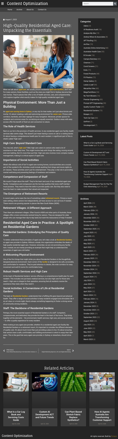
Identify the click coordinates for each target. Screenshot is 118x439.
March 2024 (88, 295)
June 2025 (88, 240)
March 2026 (88, 207)
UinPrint (87, 122)
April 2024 (87, 291)
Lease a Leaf (88, 85)
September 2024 (90, 273)
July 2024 (87, 280)
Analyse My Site (90, 33)
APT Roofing (88, 41)
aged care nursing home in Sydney (19, 112)
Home (10, 10)
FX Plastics (88, 77)
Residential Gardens (64, 240)
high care (22, 148)
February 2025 (89, 255)
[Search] (115, 4)
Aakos (86, 26)
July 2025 (87, 236)
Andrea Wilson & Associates (94, 37)
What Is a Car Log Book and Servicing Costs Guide (16, 416)
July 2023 (87, 325)
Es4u (85, 70)
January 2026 (89, 214)
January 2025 (89, 258)
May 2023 (87, 332)
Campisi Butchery (90, 59)
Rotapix (86, 114)
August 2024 (88, 277)
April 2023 (87, 336)
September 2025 (90, 229)
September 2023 (90, 317)
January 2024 (89, 303)
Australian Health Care (92, 52)
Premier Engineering (91, 99)
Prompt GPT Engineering (93, 103)
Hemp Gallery (89, 81)
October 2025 (89, 225)
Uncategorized (89, 125)
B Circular (87, 55)
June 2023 (88, 328)
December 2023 (90, 306)
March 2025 (88, 251)
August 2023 (88, 321)
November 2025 (90, 221)
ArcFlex (86, 44)
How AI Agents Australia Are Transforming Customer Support (102, 416)
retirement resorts (52, 198)
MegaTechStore (90, 92)
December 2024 (90, 262)
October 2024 (89, 269)
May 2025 (87, 244)
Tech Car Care (89, 118)
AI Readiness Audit (91, 29)
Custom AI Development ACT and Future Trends (44, 415)
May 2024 (87, 288)
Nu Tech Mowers (90, 96)
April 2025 (87, 247)
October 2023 (89, 314)
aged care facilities (57, 90)
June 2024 (88, 284)
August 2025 (88, 233)
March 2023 (88, 339)
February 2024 (89, 299)
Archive (19, 10)
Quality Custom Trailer (92, 107)
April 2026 (87, 203)
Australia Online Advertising (94, 48)
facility (44, 262)
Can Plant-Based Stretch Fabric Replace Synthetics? (73, 416)
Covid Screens (89, 66)
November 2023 (90, 310)
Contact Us (42, 10)
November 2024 (90, 266)
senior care (57, 114)
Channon (87, 63)
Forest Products (90, 74)
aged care (22, 90)
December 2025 (90, 218)
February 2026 (89, 210)
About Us (30, 10)
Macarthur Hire (89, 88)
